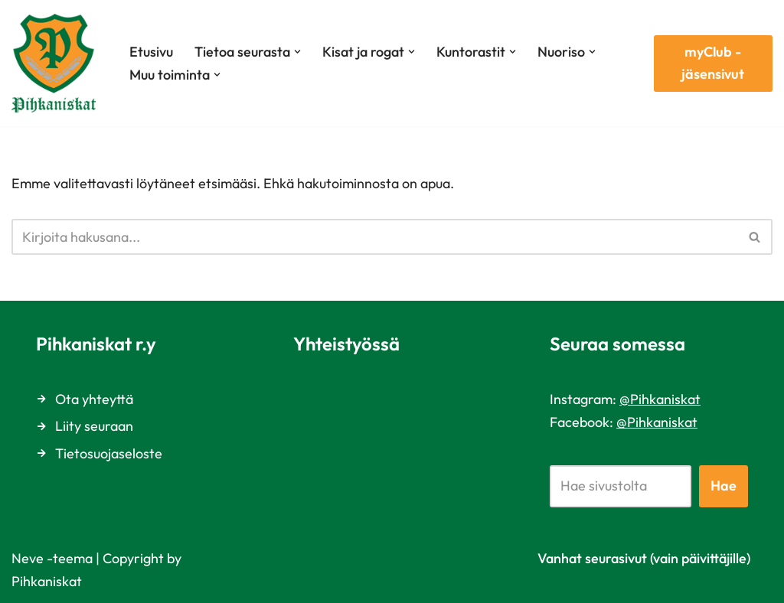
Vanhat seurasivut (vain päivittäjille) (643, 558)
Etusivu (151, 51)
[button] (297, 51)
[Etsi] (374, 237)
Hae (723, 485)
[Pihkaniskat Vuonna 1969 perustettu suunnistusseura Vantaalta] (57, 63)
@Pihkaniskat (660, 399)
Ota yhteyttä (94, 399)
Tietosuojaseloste (108, 453)
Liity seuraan (94, 426)
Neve (27, 558)
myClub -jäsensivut (712, 63)
